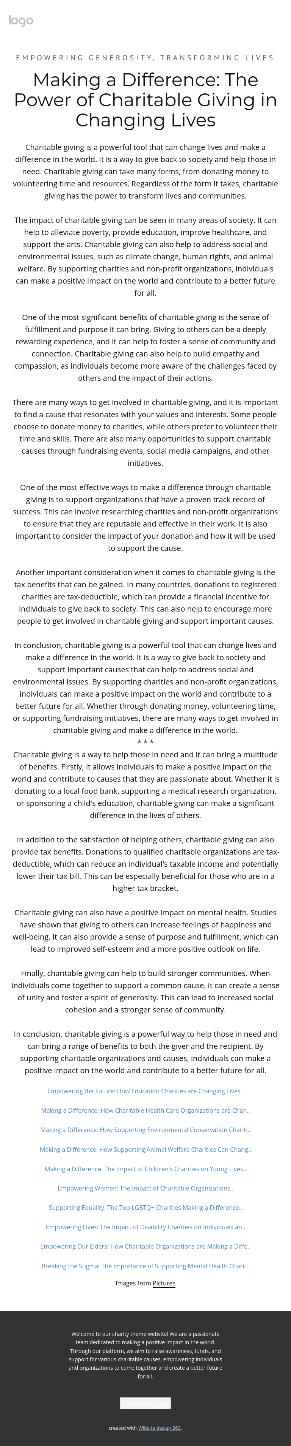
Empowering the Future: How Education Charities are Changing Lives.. (145, 1091)
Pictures (164, 1283)
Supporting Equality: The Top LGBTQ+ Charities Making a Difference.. (145, 1207)
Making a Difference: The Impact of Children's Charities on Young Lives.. (145, 1169)
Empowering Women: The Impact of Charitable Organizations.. (145, 1188)
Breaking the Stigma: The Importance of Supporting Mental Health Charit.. (146, 1266)
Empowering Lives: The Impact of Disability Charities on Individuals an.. (145, 1227)
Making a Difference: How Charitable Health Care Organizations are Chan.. (145, 1110)
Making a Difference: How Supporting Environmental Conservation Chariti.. (145, 1130)
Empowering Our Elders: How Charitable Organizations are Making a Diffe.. (145, 1246)
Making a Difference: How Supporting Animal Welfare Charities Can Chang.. (145, 1149)
